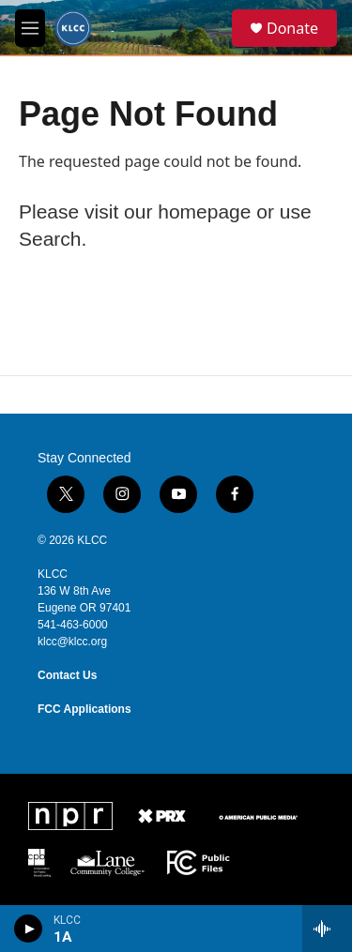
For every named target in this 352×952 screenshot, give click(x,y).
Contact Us (67, 675)
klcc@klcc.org (72, 641)
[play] (28, 928)
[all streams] (327, 928)
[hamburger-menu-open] (30, 28)
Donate (292, 28)
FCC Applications (84, 709)
